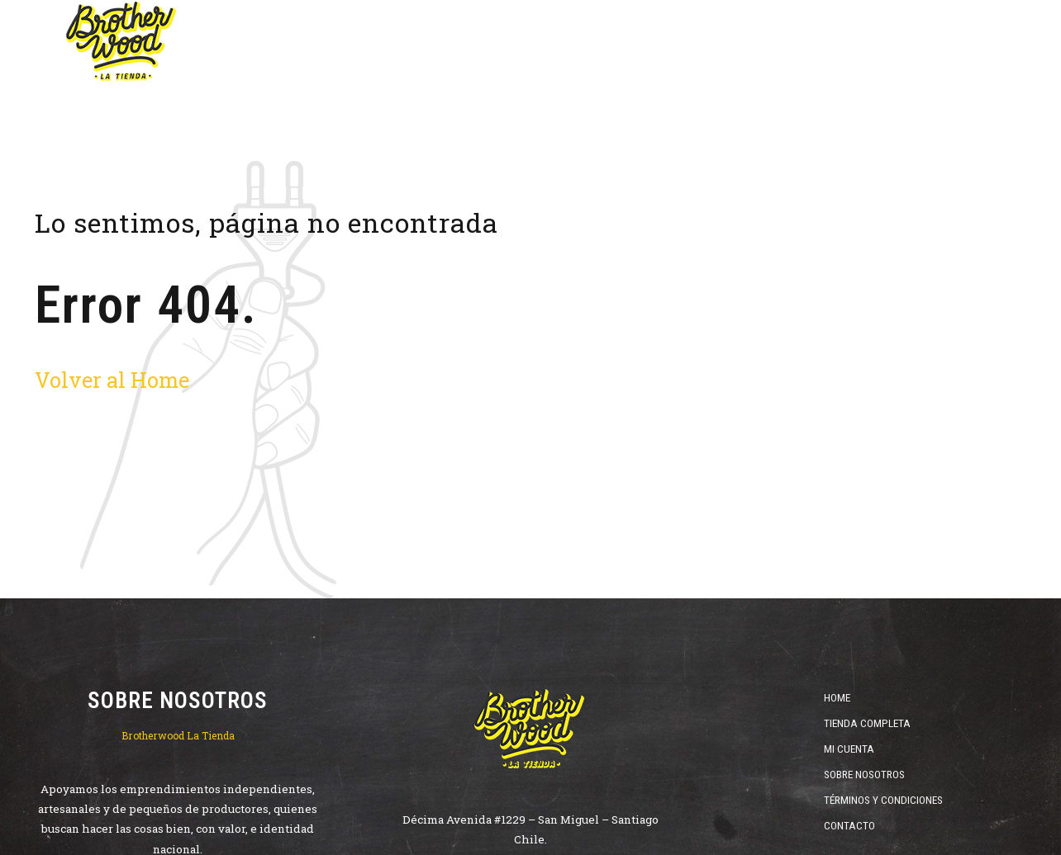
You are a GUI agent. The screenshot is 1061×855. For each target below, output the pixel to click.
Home (363, 41)
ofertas (711, 41)
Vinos (530, 41)
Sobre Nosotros (864, 774)
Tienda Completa (867, 723)
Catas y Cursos (921, 41)
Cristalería (806, 41)
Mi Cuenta (849, 748)
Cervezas (446, 41)
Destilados (617, 41)
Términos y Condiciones (883, 799)
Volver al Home (112, 380)
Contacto (849, 825)
